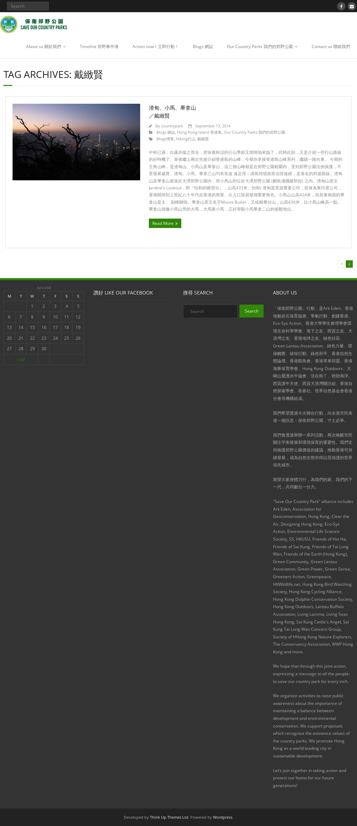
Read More (163, 223)
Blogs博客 (165, 138)
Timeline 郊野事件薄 (99, 46)
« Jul (21, 359)
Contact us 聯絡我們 (331, 46)
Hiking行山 (185, 138)
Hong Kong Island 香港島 (199, 132)
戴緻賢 (203, 138)
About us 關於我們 (43, 46)
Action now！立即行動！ (155, 46)
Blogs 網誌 (203, 46)
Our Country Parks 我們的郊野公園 (260, 46)
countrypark (172, 125)
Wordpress (222, 817)
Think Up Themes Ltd (169, 817)
